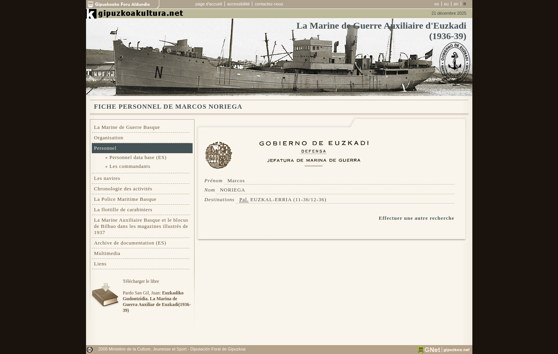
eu (446, 4)
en (456, 4)
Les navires (107, 178)
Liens (100, 264)
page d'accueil (209, 4)
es (436, 4)
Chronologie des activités (123, 189)
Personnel (105, 148)
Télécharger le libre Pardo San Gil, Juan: (157, 296)
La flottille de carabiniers (123, 209)
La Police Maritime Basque (125, 199)
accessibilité (238, 4)
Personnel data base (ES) (138, 157)
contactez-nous (269, 4)
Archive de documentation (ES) (130, 243)
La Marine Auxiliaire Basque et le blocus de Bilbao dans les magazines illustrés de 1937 (141, 226)
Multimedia (107, 253)
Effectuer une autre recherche (417, 218)
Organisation (109, 137)
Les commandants (130, 166)
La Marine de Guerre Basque (127, 127)
